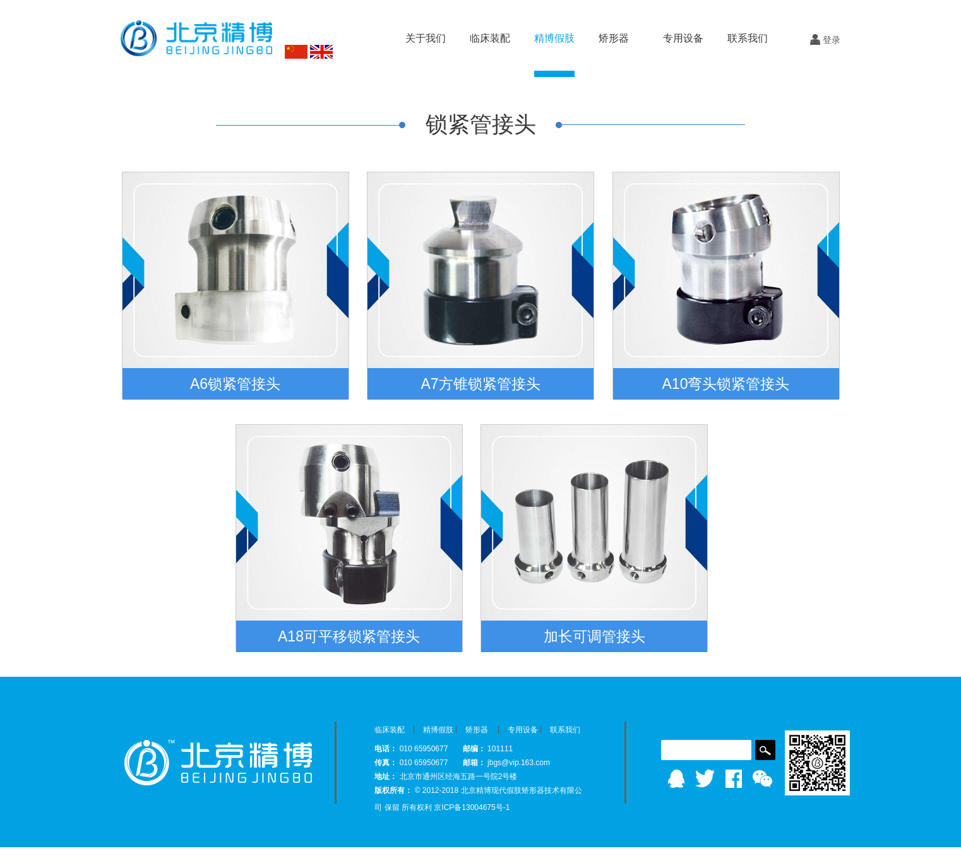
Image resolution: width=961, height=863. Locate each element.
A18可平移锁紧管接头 (349, 636)
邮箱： (474, 762)
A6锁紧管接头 (235, 384)
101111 (500, 748)
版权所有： (393, 790)
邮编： (474, 748)
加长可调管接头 (594, 636)
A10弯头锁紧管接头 (726, 384)
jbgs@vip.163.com (518, 762)
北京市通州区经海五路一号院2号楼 (459, 776)
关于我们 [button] (425, 38)
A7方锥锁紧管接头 (480, 384)
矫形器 (476, 729)
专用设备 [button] (683, 38)
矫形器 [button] (614, 38)
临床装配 (389, 729)
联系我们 (747, 38)
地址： (385, 776)
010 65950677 (425, 748)
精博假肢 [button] (554, 38)
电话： (385, 748)
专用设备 (523, 729)
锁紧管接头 (481, 124)
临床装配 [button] (490, 38)
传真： (385, 762)
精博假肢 (438, 729)
